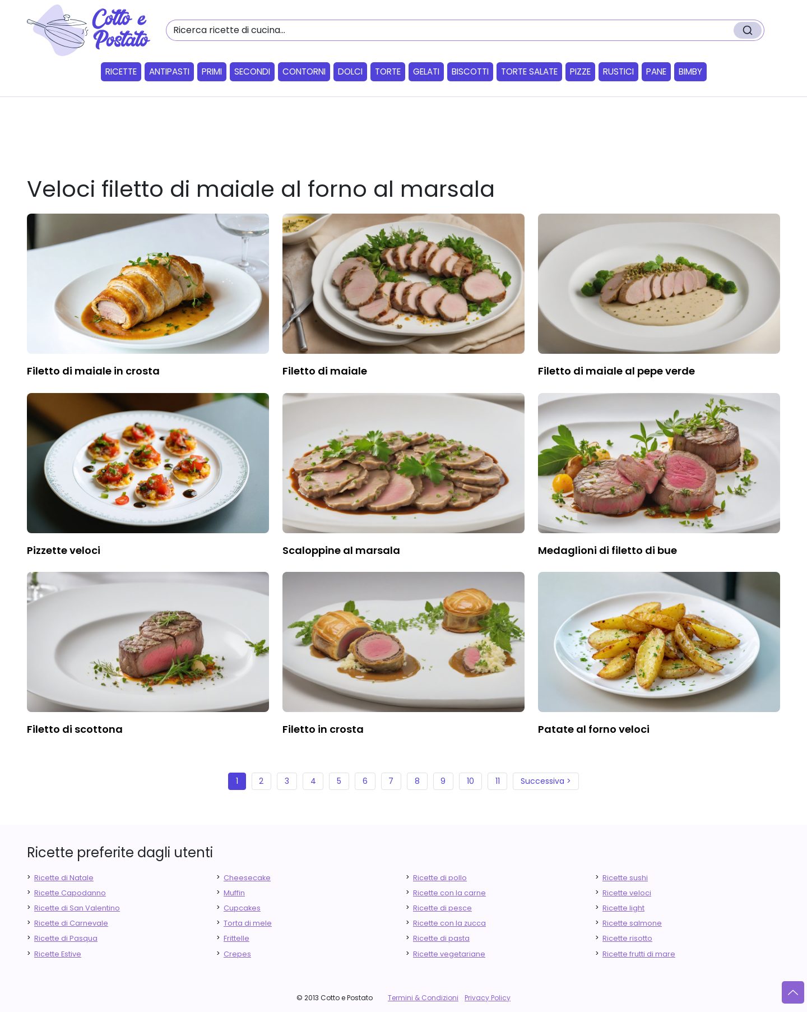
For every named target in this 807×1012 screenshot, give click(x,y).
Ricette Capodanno (70, 893)
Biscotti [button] (470, 71)
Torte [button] (388, 71)
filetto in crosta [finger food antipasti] (323, 729)
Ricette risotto (627, 938)
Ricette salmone (632, 923)
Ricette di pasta (441, 938)
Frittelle (236, 938)
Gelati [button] (426, 71)
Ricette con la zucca (449, 923)
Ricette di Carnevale (71, 923)
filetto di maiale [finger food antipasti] (324, 371)
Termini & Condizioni (423, 997)
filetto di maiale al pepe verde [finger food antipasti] (616, 371)
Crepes (237, 954)
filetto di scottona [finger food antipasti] (75, 729)
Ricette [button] (121, 71)
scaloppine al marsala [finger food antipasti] (341, 550)
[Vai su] (793, 992)
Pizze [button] (580, 71)
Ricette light (623, 908)
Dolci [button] (350, 71)
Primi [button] (212, 71)
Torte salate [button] (529, 71)
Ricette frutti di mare (638, 954)
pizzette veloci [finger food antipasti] (63, 550)
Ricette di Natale (64, 877)
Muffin (234, 893)
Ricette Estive (57, 954)
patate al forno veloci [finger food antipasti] (594, 729)
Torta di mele (248, 923)
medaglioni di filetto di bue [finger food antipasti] (607, 550)
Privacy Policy (488, 997)
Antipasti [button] (169, 71)
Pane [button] (656, 71)
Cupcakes (242, 908)
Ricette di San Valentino (77, 908)
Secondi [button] (252, 71)
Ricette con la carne (449, 893)
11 (497, 781)
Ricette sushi (625, 877)
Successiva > (546, 781)
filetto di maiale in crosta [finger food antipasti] (93, 371)
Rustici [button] (618, 71)
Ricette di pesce (442, 908)
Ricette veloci (626, 893)
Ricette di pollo (440, 877)
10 (470, 781)
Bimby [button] (690, 71)
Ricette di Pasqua (66, 938)
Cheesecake (247, 877)
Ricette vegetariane (449, 954)
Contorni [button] (304, 71)
